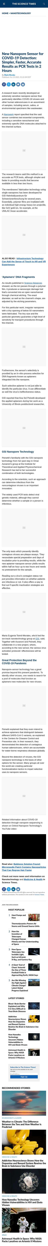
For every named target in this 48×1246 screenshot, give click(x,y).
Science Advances (33, 283)
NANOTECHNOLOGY (20, 13)
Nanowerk (9, 114)
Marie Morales (9, 75)
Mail (23, 84)
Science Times (39, 894)
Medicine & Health (33, 879)
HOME (5, 13)
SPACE (4, 1235)
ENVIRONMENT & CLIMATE (11, 1118)
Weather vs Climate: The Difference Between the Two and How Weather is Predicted (21, 1124)
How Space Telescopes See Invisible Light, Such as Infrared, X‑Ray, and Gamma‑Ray (22, 954)
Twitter (9, 84)
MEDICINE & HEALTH (9, 1157)
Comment (18, 84)
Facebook (4, 84)
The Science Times (24, 4)
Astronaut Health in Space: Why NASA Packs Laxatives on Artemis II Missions (21, 1240)
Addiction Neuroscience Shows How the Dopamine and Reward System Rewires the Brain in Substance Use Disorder (24, 1163)
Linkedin (13, 84)
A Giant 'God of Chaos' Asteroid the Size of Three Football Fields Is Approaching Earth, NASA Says (25, 970)
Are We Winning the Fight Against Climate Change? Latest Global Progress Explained (20, 985)
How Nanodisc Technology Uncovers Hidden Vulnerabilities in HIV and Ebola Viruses (17, 1039)
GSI (37, 638)
